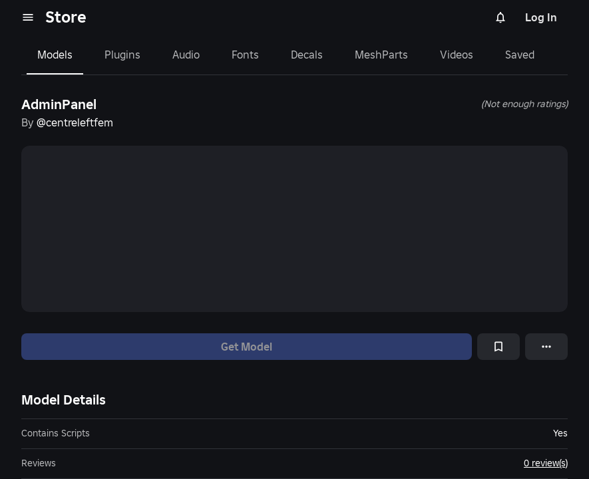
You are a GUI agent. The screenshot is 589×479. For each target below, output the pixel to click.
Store (66, 17)
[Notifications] (500, 17)
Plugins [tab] (122, 54)
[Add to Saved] (498, 346)
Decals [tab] (307, 54)
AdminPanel (59, 104)
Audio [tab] (186, 54)
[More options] (546, 346)
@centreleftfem (75, 122)
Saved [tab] (519, 54)
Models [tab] (55, 54)
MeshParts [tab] (381, 54)
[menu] (28, 17)
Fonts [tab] (245, 54)
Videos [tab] (456, 54)
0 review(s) (546, 463)
